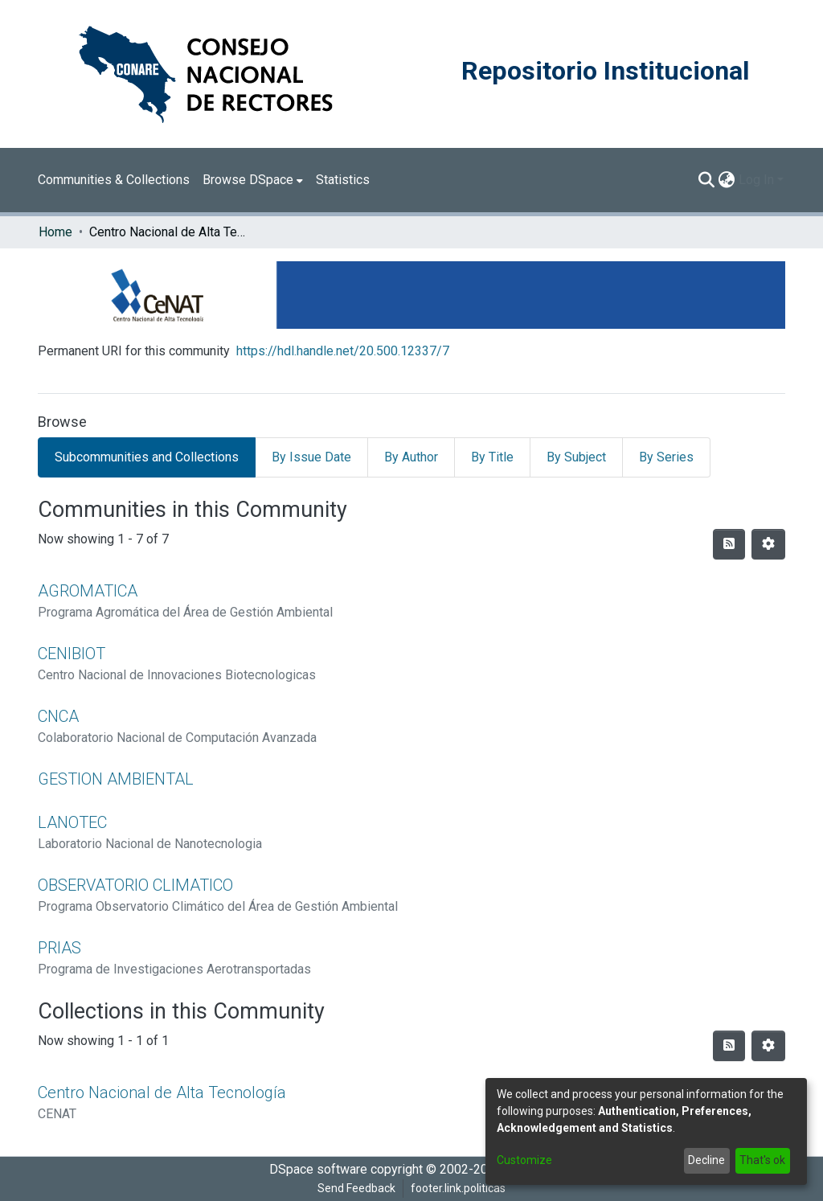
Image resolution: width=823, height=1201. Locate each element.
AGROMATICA (87, 590)
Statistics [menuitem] (343, 179)
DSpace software (318, 1169)
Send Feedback (356, 1188)
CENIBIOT (71, 653)
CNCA (58, 716)
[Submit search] (707, 180)
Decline (706, 1160)
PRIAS (59, 947)
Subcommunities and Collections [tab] (147, 457)
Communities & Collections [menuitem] (114, 179)
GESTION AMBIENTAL (116, 779)
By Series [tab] (666, 457)
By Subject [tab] (576, 457)
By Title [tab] (492, 457)
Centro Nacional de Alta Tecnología (162, 1092)
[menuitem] (253, 180)
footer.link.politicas (458, 1188)
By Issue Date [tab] (311, 457)
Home (55, 232)
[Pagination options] (768, 544)
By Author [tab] (411, 457)
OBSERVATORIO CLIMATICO (135, 885)
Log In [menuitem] (756, 179)
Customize (524, 1160)
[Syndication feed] (729, 544)
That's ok (762, 1160)
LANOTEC (72, 822)
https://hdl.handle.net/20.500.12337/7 (342, 351)
